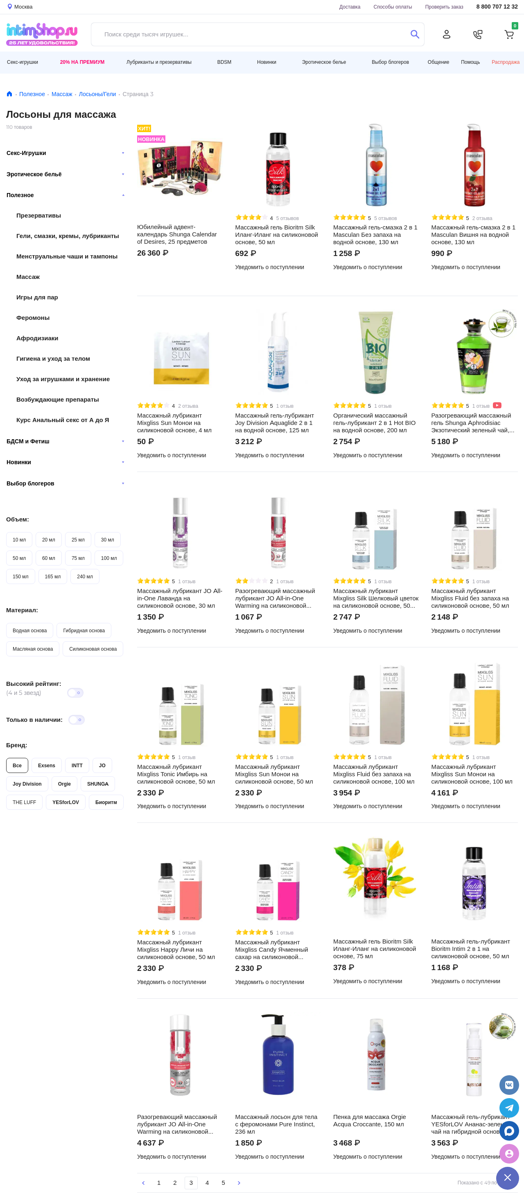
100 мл (109, 558)
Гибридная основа (84, 630)
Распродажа (505, 62)
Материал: (22, 610)
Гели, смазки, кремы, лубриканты (67, 236)
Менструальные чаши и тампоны (66, 256)
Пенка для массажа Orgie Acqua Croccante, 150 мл (369, 1120)
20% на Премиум (82, 62)
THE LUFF (24, 802)
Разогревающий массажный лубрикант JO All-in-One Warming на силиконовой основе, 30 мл (275, 598)
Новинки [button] (266, 62)
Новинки (65, 462)
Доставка (350, 7)
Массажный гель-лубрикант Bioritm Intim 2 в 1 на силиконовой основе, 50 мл (470, 949)
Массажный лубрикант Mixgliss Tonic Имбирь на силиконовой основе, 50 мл (176, 774)
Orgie (64, 784)
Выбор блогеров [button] (390, 62)
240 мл (85, 576)
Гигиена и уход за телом (53, 358)
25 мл (78, 540)
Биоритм (106, 802)
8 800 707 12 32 (497, 6)
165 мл (53, 576)
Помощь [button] (470, 62)
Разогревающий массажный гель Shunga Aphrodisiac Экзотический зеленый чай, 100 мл (471, 423)
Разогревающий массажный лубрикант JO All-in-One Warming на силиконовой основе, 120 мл (177, 1124)
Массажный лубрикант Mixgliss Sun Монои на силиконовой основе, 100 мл (472, 774)
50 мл (19, 558)
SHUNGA (97, 784)
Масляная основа (33, 649)
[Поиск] (415, 34)
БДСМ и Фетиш (65, 441)
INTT (77, 765)
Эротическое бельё (65, 174)
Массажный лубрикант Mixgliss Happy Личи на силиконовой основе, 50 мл (176, 950)
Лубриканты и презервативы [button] (159, 62)
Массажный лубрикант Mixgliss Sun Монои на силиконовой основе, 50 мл (274, 774)
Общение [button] (438, 62)
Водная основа (30, 630)
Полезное (32, 94)
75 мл (78, 558)
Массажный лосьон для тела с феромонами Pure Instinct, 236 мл (276, 1124)
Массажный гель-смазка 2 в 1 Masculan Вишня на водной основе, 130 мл (473, 235)
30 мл (107, 540)
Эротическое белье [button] (324, 62)
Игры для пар (37, 297)
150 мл (21, 576)
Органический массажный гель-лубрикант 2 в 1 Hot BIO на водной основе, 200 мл (374, 423)
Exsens (46, 765)
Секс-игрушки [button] (22, 62)
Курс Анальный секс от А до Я (62, 420)
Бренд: (16, 745)
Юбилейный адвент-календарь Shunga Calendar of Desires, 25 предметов (177, 234)
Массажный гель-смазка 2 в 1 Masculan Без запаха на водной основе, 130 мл (375, 235)
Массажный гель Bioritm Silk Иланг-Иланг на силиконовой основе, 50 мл (276, 235)
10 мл (19, 540)
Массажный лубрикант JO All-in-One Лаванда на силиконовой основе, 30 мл (179, 598)
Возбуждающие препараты (57, 399)
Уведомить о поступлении (270, 267)
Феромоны (33, 318)
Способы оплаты (393, 7)
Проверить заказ (444, 7)
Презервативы (38, 215)
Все (17, 765)
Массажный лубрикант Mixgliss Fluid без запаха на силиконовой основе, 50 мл (470, 598)
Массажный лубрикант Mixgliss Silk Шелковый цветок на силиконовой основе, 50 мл (375, 598)
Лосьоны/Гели (97, 94)
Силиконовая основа (93, 649)
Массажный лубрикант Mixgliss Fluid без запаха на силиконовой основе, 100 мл (374, 774)
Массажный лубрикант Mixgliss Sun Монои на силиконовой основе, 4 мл (174, 423)
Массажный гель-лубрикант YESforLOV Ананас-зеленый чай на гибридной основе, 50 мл (472, 1124)
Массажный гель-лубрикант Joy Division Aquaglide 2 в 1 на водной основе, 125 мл (274, 423)
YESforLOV (65, 802)
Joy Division (27, 784)
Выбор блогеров (65, 483)
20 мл (48, 540)
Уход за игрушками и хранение (63, 379)
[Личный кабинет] (447, 34)
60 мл (48, 558)
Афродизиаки (37, 338)
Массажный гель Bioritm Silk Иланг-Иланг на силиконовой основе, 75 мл (374, 949)
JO (102, 765)
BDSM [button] (224, 62)
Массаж (62, 94)
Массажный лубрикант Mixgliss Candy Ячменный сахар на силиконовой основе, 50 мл (271, 950)
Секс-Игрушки (65, 153)
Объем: (17, 519)
